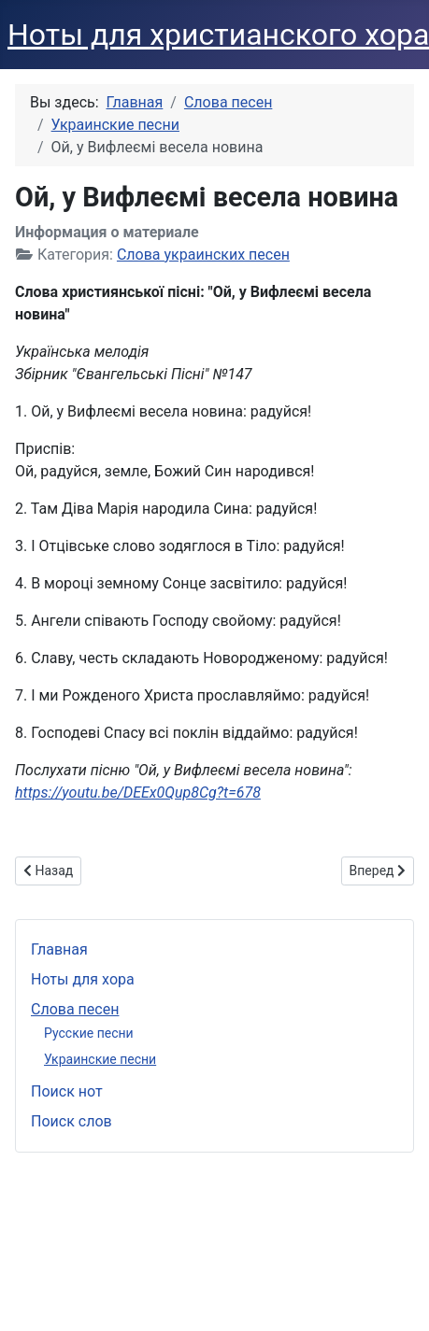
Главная (59, 949)
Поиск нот (67, 1091)
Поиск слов (71, 1121)
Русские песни (89, 1033)
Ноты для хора (83, 979)
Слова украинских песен (203, 254)
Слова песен (75, 1009)
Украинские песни (100, 1059)
